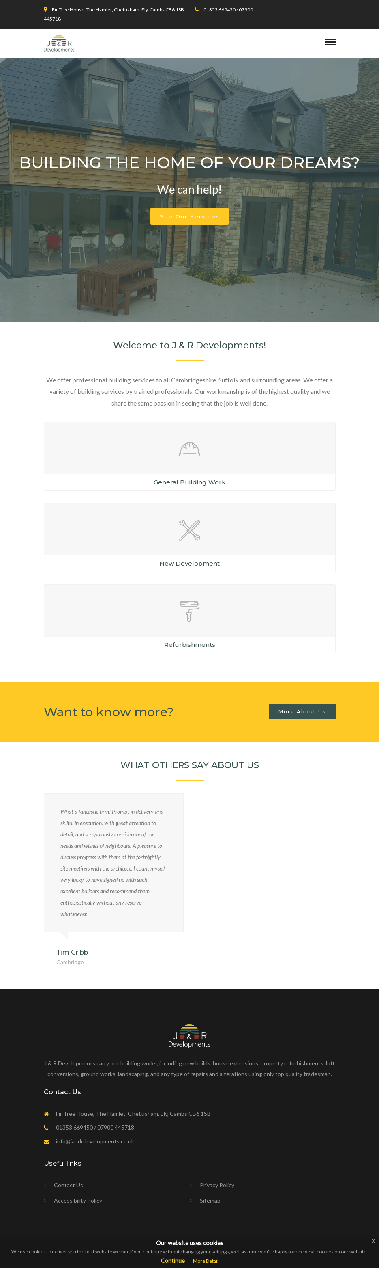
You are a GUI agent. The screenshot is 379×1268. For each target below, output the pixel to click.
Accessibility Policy (78, 1200)
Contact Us (68, 1185)
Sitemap (210, 1200)
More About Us (302, 712)
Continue (173, 1260)
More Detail (205, 1261)
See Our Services (190, 216)
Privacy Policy (217, 1185)
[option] (189, 190)
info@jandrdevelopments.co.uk (95, 1141)
